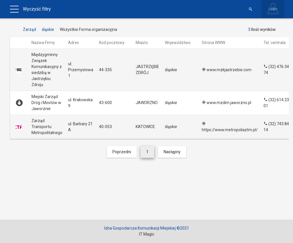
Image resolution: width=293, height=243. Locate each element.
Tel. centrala (277, 42)
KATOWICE (145, 126)
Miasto (144, 42)
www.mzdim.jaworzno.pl (226, 102)
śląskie (171, 69)
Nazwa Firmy (45, 42)
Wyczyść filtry (37, 9)
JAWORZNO (147, 102)
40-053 (105, 126)
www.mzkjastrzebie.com (227, 69)
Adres (76, 42)
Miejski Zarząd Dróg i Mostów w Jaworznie (46, 102)
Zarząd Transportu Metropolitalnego (46, 126)
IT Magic (146, 234)
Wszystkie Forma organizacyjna (88, 29)
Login (273, 9)
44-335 (105, 69)
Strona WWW (216, 42)
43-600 (105, 102)
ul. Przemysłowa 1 (80, 69)
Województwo (180, 42)
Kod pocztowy (114, 42)
